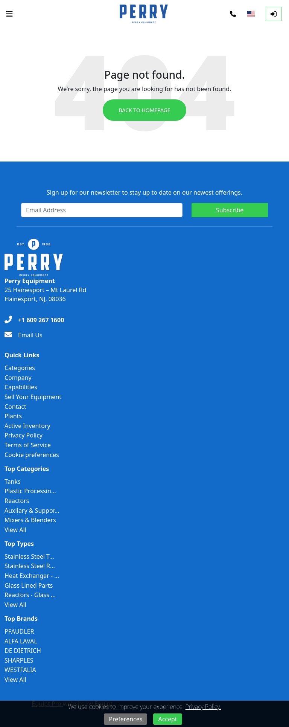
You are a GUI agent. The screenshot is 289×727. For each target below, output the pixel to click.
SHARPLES (19, 660)
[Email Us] (24, 335)
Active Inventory (27, 426)
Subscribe (229, 210)
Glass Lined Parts (29, 585)
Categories (20, 368)
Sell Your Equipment (33, 397)
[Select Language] (251, 14)
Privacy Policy (24, 435)
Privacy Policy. (203, 707)
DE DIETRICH (23, 650)
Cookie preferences (32, 455)
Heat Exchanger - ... (32, 576)
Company (18, 377)
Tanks (13, 481)
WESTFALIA (20, 670)
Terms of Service (28, 445)
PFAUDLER (19, 631)
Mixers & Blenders (30, 520)
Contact (15, 406)
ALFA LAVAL (21, 641)
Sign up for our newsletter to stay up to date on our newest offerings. (144, 192)
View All (15, 530)
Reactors (17, 501)
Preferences (125, 719)
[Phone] (233, 14)
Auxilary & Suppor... (32, 510)
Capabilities (21, 387)
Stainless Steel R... (30, 566)
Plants (13, 416)
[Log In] (273, 14)
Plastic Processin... (30, 491)
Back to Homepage (144, 110)
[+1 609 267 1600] (34, 320)
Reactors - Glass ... (30, 595)
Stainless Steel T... (29, 556)
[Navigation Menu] (9, 14)
